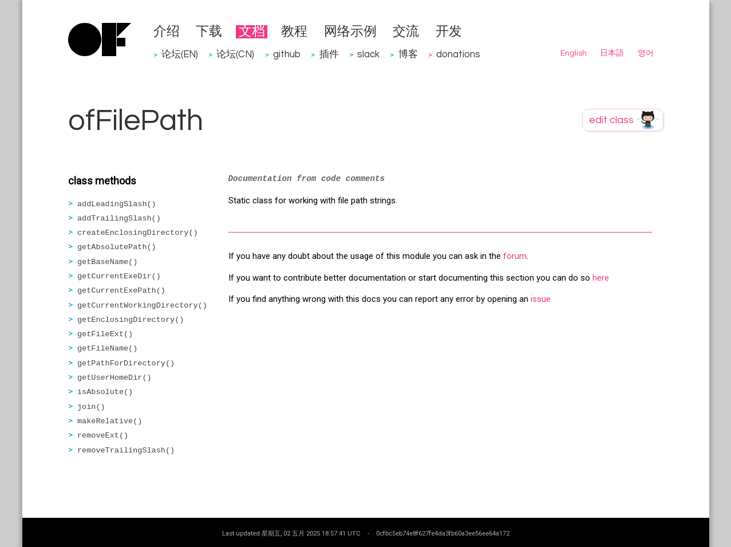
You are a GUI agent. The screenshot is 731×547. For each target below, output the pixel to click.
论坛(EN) (179, 54)
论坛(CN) (235, 54)
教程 (294, 31)
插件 (329, 54)
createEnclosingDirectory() (137, 233)
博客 (408, 54)
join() (91, 407)
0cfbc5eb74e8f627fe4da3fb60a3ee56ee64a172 (442, 533)
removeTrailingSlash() (126, 450)
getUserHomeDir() (114, 377)
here (600, 278)
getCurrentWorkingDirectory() (142, 305)
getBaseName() (107, 262)
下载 (209, 31)
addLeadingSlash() (116, 204)
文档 (252, 31)
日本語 (612, 53)
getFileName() (107, 348)
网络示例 (350, 31)
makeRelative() (109, 421)
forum (515, 256)
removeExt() (102, 435)
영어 (646, 53)
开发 (449, 31)
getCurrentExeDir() (119, 276)
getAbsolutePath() (116, 247)
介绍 (166, 31)
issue (541, 299)
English (573, 53)
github (287, 54)
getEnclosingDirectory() (130, 320)
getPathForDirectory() (126, 363)
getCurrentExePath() (121, 290)
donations (458, 54)
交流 (406, 31)
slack (368, 54)
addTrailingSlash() (119, 218)
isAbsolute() (105, 392)
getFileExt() (105, 334)
